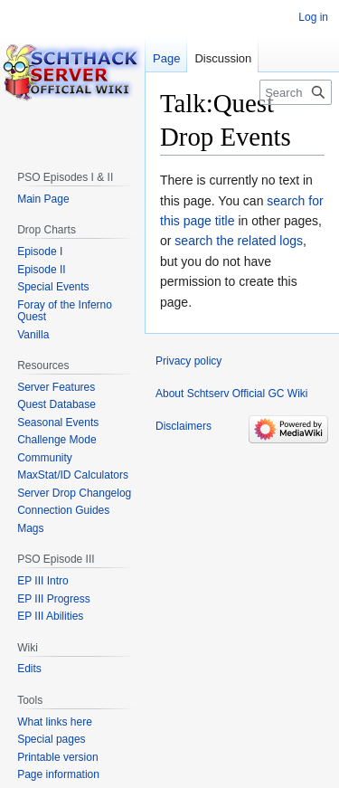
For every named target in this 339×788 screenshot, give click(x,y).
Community (44, 457)
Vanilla (33, 334)
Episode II (41, 269)
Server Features (56, 387)
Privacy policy (188, 361)
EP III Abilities (50, 616)
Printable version (57, 757)
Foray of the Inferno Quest (64, 311)
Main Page (43, 199)
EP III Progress (53, 599)
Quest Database (56, 404)
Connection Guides (63, 510)
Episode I (39, 251)
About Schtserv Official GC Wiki (231, 393)
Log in (313, 17)
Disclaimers (183, 426)
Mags (30, 528)
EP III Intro (42, 580)
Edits (29, 668)
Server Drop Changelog (74, 493)
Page (166, 58)
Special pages (51, 739)
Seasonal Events (58, 422)
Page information (58, 774)
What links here (54, 722)
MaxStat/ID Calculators (72, 475)
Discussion (222, 58)
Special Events (53, 286)
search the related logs (238, 240)
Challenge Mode (56, 439)
